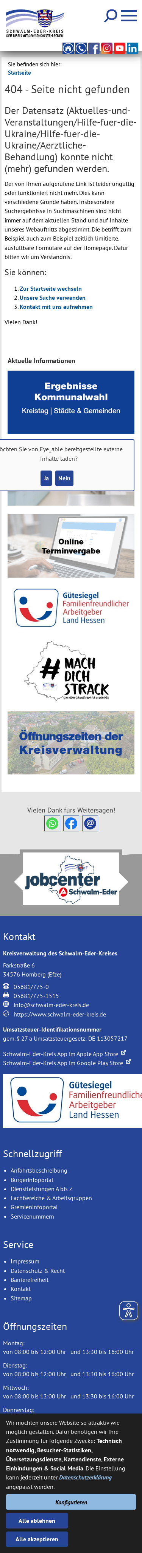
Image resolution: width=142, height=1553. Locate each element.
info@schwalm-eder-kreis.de (51, 1005)
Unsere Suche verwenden (53, 297)
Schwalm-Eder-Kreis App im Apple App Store (64, 1054)
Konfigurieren (71, 1502)
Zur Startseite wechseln (51, 288)
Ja (46, 478)
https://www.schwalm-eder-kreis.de (60, 1014)
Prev (14, 882)
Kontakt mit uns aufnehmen (56, 306)
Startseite (19, 72)
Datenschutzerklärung (85, 1477)
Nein (64, 478)
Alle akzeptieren (37, 1539)
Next (128, 882)
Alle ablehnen (37, 1520)
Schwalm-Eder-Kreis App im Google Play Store (67, 1063)
